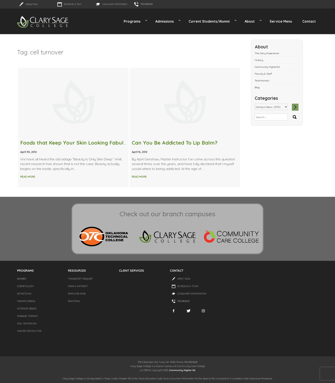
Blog (257, 87)
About (250, 21)
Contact (309, 21)
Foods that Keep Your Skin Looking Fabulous (76, 142)
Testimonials (262, 80)
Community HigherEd (267, 66)
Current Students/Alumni (209, 21)
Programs (132, 21)
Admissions (164, 21)
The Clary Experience (267, 53)
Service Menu (281, 21)
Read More (27, 176)
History (259, 60)
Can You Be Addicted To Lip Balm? (174, 142)
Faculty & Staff (263, 73)
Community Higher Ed (182, 370)
